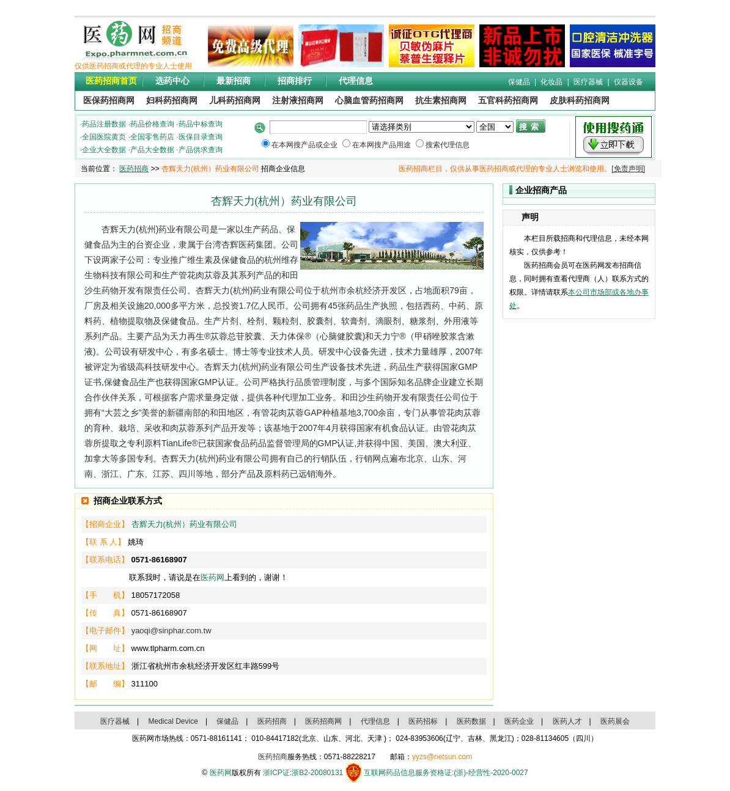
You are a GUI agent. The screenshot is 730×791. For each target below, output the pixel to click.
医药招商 (134, 168)
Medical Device (173, 721)
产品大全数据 (152, 149)
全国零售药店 (152, 137)
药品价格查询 (152, 124)
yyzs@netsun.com (442, 756)
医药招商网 (323, 721)
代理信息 (356, 81)
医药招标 (423, 721)
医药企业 (519, 721)
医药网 (212, 577)
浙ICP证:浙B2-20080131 (303, 772)
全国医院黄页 (104, 137)
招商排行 (295, 81)
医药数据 (471, 721)
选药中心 (172, 81)
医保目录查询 (201, 137)
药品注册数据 (104, 124)
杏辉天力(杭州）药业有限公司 (184, 524)
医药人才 (567, 721)
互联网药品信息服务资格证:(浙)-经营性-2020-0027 (446, 772)
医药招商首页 (111, 81)
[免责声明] (628, 168)
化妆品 (551, 82)
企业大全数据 (104, 149)
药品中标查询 (201, 124)
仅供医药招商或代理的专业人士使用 (133, 66)
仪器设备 (628, 82)
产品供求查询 (201, 149)
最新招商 (233, 81)
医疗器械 (588, 82)
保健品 (519, 82)
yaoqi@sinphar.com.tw (171, 630)
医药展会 (615, 721)
